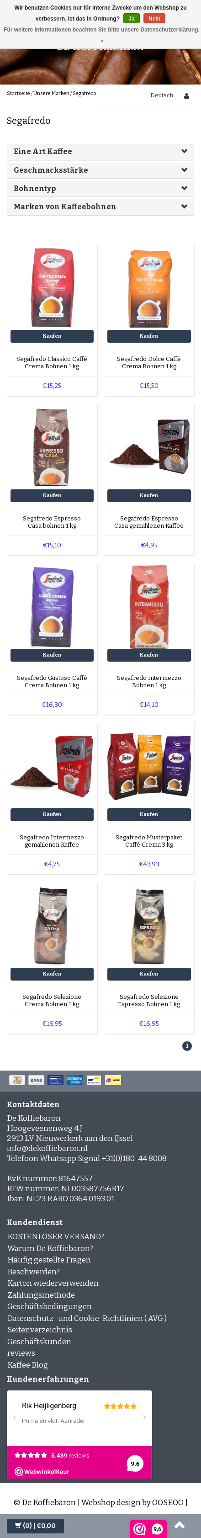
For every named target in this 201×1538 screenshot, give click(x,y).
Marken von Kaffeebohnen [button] (65, 206)
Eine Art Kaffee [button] (43, 151)
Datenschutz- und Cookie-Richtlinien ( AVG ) (87, 1318)
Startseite (18, 93)
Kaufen (52, 336)
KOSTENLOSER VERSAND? (55, 1236)
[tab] (100, 151)
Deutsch (161, 95)
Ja (131, 19)
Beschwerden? (33, 1272)
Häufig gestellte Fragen (49, 1260)
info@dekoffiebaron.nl (47, 1148)
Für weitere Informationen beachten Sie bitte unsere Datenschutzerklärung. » (102, 35)
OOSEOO (168, 1502)
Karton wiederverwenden (53, 1283)
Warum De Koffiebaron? (50, 1248)
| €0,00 (35, 1526)
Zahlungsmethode (41, 1295)
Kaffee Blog (27, 1365)
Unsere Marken (51, 93)
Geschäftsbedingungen (49, 1306)
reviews (21, 1353)
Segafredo (84, 93)
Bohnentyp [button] (35, 188)
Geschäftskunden (39, 1342)
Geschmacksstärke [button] (51, 170)
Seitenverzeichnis (39, 1330)
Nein (154, 19)
